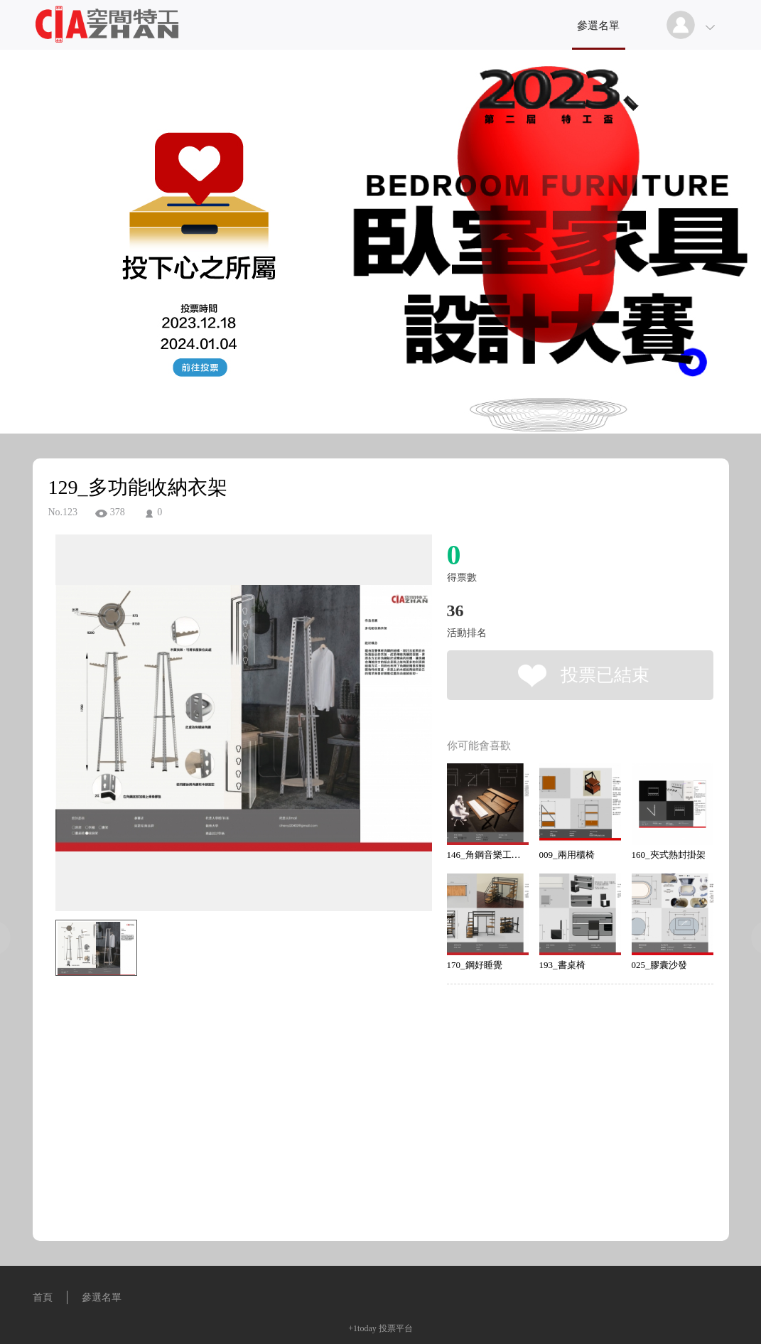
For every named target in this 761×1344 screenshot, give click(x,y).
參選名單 (598, 25)
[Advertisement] (221, 1046)
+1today (362, 1328)
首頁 (43, 1297)
